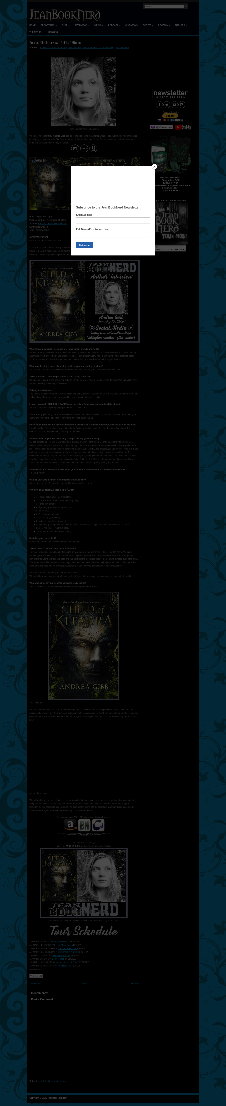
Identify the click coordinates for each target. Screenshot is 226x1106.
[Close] (154, 166)
